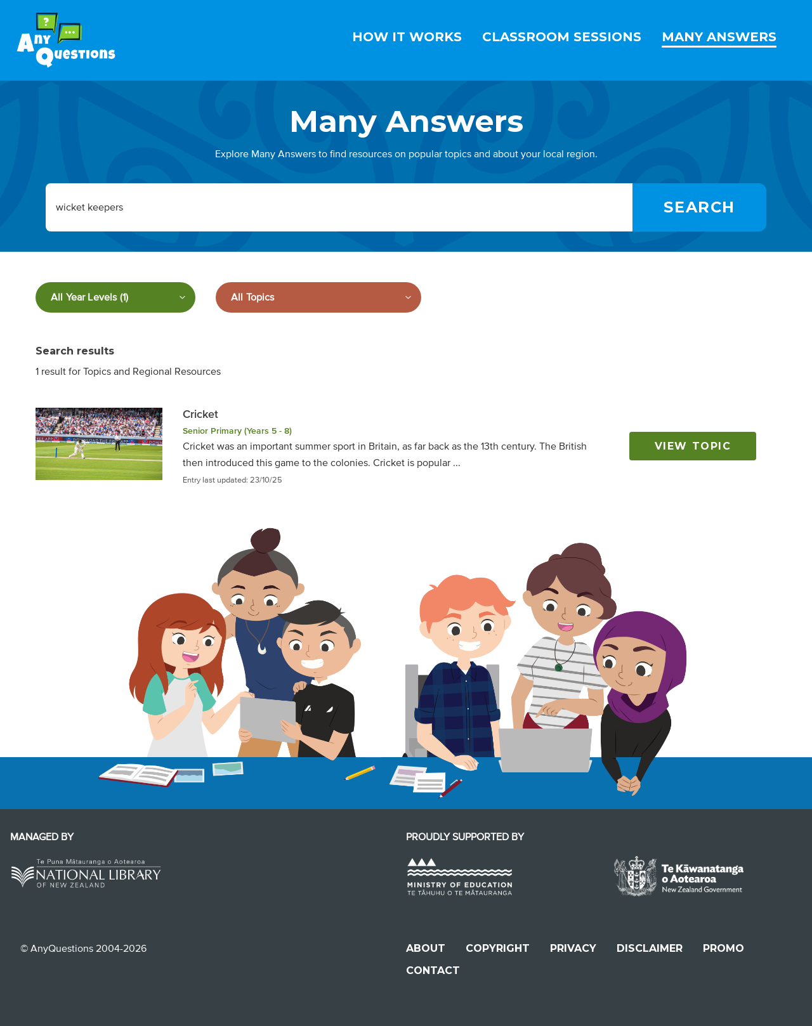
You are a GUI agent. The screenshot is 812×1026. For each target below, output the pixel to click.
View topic (693, 446)
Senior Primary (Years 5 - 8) (237, 430)
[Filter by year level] (115, 297)
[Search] (699, 207)
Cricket (200, 414)
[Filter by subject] (318, 297)
